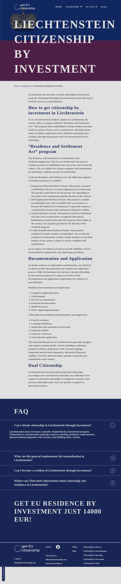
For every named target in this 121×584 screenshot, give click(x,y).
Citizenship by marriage (93, 572)
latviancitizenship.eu (54, 581)
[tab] (60, 428)
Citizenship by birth (91, 580)
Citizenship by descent (92, 564)
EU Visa (90, 7)
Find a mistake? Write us (4, 573)
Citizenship (72, 7)
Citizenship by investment (93, 576)
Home (74, 564)
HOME (58, 7)
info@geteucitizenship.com (25, 580)
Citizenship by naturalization (95, 568)
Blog (104, 7)
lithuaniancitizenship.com (56, 577)
